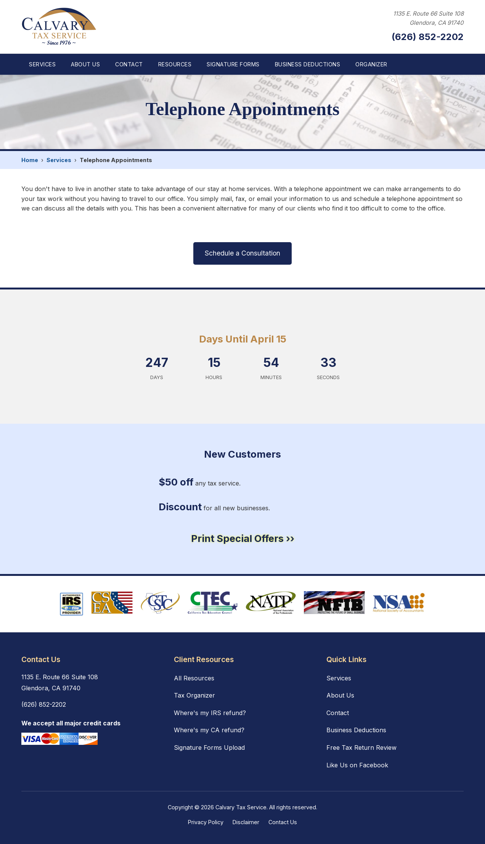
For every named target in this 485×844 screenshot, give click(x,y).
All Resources (194, 678)
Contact (129, 64)
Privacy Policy (205, 822)
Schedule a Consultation (242, 253)
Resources (175, 64)
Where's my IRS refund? (210, 713)
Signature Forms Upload (209, 747)
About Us (85, 64)
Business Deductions (307, 64)
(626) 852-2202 (428, 36)
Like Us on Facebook (357, 765)
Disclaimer (246, 822)
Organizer (371, 64)
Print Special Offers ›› (242, 538)
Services (42, 64)
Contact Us (282, 822)
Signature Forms (233, 64)
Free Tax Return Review (361, 747)
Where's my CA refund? (209, 730)
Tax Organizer (194, 695)
